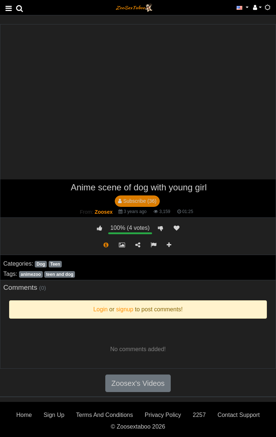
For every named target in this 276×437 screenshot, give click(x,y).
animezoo (30, 274)
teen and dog (59, 274)
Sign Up (54, 415)
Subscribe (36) (137, 201)
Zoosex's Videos (138, 383)
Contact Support (239, 415)
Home (24, 415)
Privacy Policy (163, 415)
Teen (55, 264)
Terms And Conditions (104, 415)
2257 (199, 415)
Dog (41, 264)
